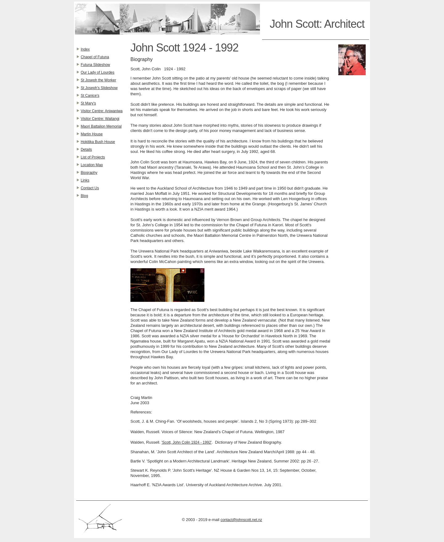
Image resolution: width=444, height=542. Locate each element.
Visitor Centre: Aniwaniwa (102, 111)
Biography (89, 172)
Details (86, 149)
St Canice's (90, 95)
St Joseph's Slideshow (99, 88)
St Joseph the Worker (98, 80)
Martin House (92, 134)
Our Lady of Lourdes (97, 72)
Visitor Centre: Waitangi (100, 119)
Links (85, 180)
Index (85, 49)
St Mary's (88, 103)
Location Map (92, 165)
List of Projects (93, 157)
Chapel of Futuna (95, 57)
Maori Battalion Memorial (101, 126)
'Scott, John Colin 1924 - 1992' (187, 442)
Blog (84, 196)
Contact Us (90, 188)
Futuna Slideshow (95, 65)
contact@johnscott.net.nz (241, 520)
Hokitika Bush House (98, 142)
